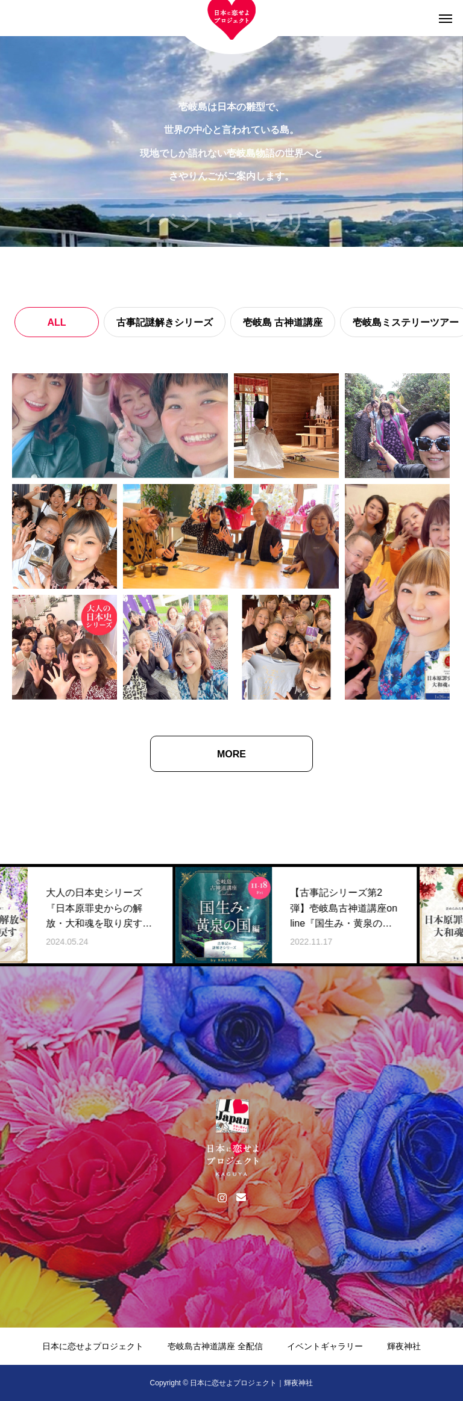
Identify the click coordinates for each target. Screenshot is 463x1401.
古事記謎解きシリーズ (164, 322)
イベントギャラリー (325, 1346)
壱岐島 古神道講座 (283, 322)
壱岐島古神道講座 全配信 (215, 1346)
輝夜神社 (404, 1346)
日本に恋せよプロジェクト (92, 1346)
